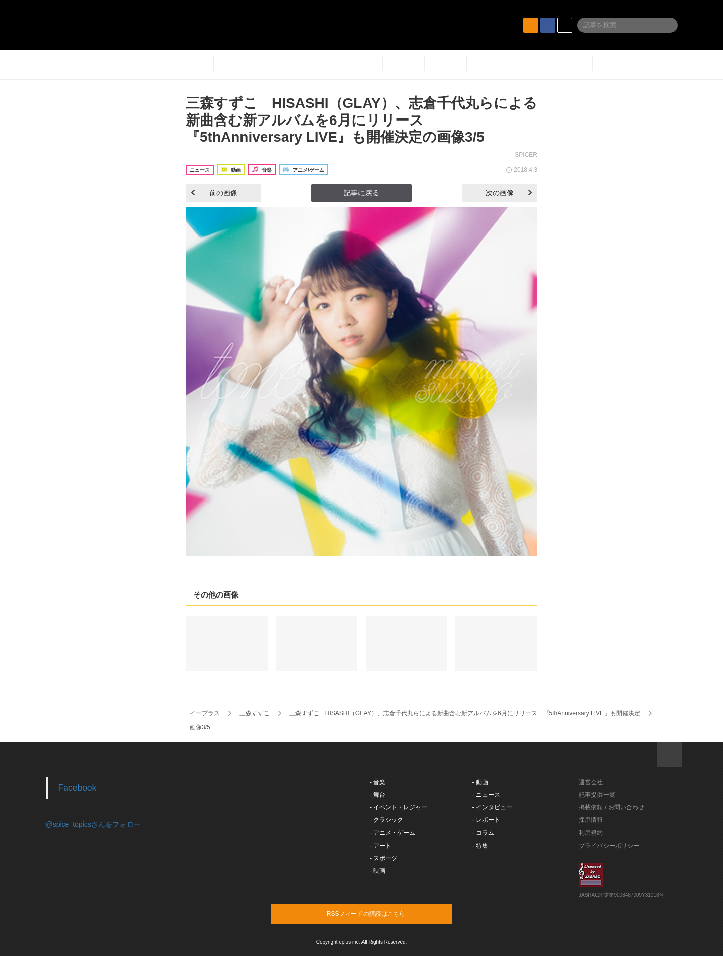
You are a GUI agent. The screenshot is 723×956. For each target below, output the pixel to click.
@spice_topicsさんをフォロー (93, 824)
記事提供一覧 (597, 794)
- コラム (483, 832)
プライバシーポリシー (609, 845)
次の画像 (509, 193)
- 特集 (480, 845)
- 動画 (480, 782)
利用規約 (591, 832)
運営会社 (591, 782)
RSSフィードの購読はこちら (380, 913)
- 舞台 (377, 794)
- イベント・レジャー (398, 807)
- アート (380, 845)
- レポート (486, 819)
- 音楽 (377, 782)
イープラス (205, 713)
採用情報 (591, 819)
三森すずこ (254, 713)
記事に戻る (361, 193)
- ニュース (486, 794)
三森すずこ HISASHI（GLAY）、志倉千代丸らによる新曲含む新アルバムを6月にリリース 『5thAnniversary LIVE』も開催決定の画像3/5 (361, 120)
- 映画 (377, 870)
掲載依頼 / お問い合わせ (611, 807)
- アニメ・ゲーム (392, 832)
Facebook (77, 788)
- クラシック (386, 819)
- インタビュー (492, 807)
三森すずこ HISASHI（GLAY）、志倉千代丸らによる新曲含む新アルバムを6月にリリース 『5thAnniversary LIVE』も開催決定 (464, 713)
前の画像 (214, 193)
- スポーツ (383, 858)
